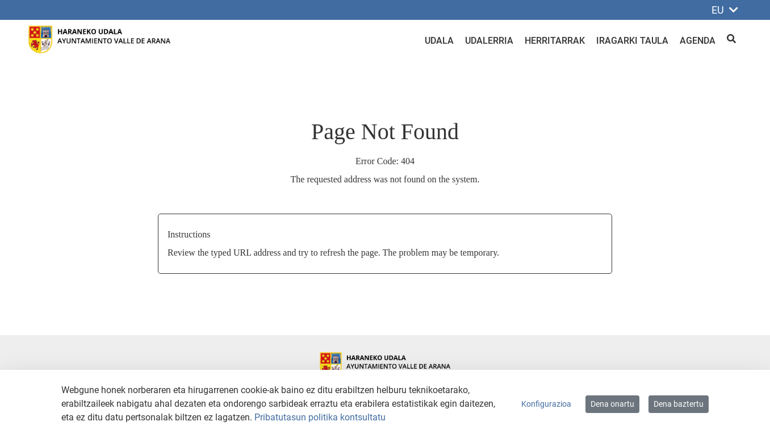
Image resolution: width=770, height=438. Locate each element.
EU (725, 10)
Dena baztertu (679, 403)
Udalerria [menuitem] (489, 40)
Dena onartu (612, 403)
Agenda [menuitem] (697, 40)
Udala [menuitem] (439, 40)
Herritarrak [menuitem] (555, 40)
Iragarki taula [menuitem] (632, 40)
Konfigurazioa (546, 403)
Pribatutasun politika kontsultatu (320, 417)
